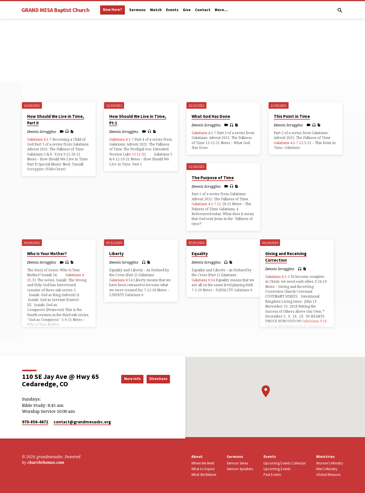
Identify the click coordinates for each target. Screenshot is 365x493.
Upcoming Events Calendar (284, 463)
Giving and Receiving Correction (286, 257)
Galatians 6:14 (121, 280)
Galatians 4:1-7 (39, 139)
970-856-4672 (35, 422)
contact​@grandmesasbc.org (82, 422)
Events (172, 9)
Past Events (272, 474)
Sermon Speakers (240, 468)
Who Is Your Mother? (47, 253)
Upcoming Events (277, 468)
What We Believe (203, 474)
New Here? (112, 9)
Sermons (137, 9)
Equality (200, 253)
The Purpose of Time (213, 177)
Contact (202, 9)
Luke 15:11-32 (134, 154)
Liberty (116, 253)
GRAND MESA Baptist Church (55, 9)
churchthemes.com (45, 462)
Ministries (325, 456)
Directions (155, 378)
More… (221, 9)
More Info (124, 378)
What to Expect (203, 468)
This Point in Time (292, 116)
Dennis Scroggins (41, 131)
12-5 (302, 142)
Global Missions (328, 474)
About (197, 456)
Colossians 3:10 (314, 321)
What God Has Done (211, 116)
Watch (156, 9)
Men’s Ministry (326, 468)
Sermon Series (237, 463)
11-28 (221, 203)
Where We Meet (202, 463)
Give (187, 9)
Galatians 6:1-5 (277, 276)
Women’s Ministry (329, 463)
